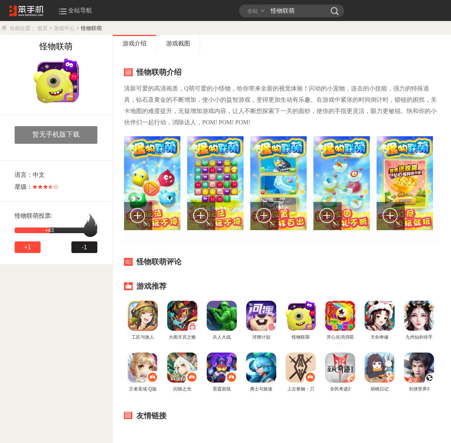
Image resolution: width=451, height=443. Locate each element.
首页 (42, 28)
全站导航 (76, 10)
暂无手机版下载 (56, 134)
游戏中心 (64, 28)
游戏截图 (178, 43)
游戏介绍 (135, 43)
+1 (27, 247)
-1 (84, 247)
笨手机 (334, 11)
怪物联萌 (91, 28)
